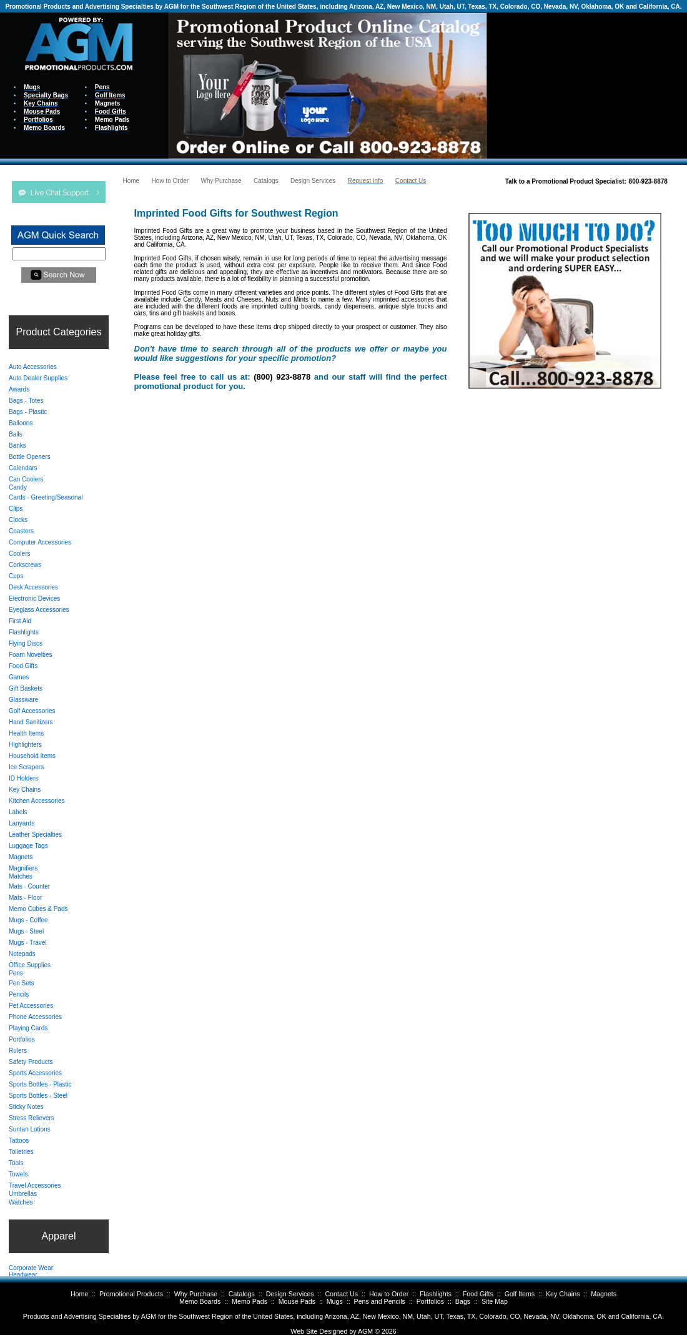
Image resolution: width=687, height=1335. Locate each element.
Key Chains (563, 1294)
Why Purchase (195, 1294)
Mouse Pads (297, 1301)
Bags (462, 1301)
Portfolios (430, 1301)
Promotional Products (131, 1294)
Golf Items (520, 1294)
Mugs (335, 1301)
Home (79, 1294)
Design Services (290, 1294)
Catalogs (242, 1294)
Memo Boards (199, 1301)
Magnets (603, 1294)
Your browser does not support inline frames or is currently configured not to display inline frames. (587, 84)
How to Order (388, 1294)
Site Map (495, 1301)
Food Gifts (478, 1294)
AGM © (369, 1331)
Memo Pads (249, 1301)
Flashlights (436, 1294)
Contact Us (341, 1294)
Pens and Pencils (379, 1301)
